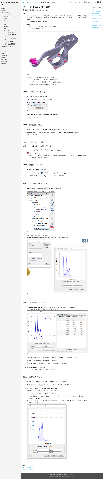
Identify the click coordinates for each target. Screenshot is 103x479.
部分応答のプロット (96, 25)
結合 (5, 24)
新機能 (3, 8)
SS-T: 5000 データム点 (10, 32)
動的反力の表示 (27, 467)
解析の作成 (4, 55)
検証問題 (4, 63)
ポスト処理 (6, 30)
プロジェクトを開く (96, 11)
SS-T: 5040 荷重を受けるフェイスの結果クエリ (10, 44)
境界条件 (6, 26)
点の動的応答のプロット (97, 22)
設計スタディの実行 (96, 15)
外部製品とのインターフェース (9, 46)
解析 (5, 28)
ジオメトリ (4, 49)
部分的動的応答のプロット (30, 470)
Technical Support (70, 476)
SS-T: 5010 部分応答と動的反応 (48, 2)
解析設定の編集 (95, 13)
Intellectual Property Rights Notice (57, 476)
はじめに (4, 10)
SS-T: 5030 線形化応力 (10, 41)
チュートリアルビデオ (8, 14)
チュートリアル (5, 12)
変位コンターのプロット (97, 18)
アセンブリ (6, 22)
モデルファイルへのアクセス (10, 16)
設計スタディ (5, 61)
